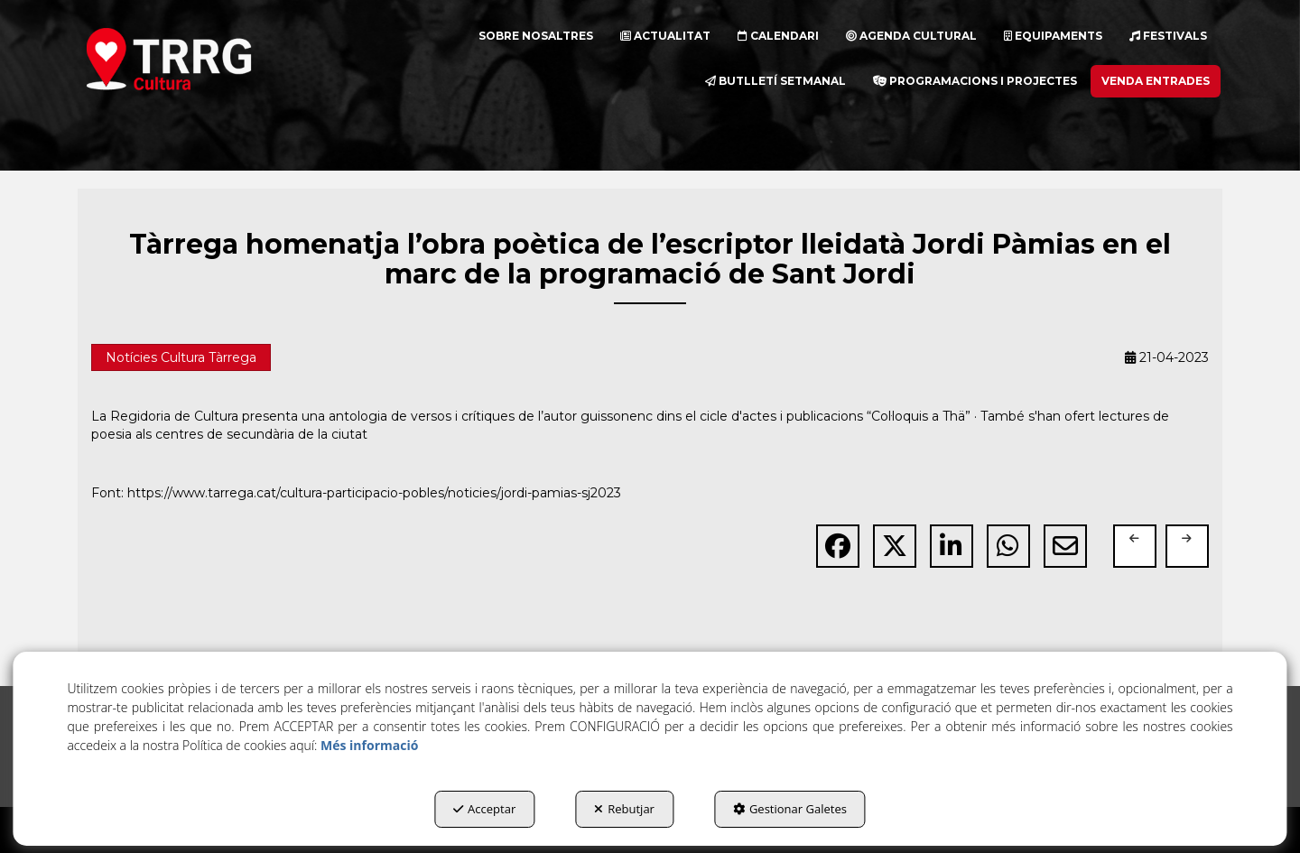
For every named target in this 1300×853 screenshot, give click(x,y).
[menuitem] (536, 36)
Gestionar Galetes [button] (790, 809)
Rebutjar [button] (624, 809)
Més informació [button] (369, 745)
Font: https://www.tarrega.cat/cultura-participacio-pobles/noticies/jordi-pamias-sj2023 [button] (356, 493)
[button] (201, 58)
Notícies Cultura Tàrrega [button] (181, 357)
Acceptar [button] (484, 809)
